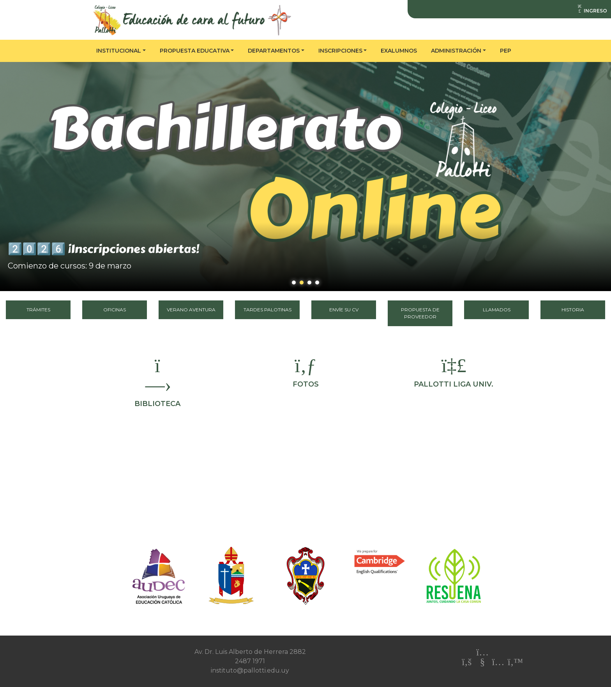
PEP (505, 50)
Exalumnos (399, 50)
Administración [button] (456, 50)
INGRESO (592, 11)
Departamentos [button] (274, 50)
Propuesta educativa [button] (195, 50)
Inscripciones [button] (340, 50)
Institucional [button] (118, 50)
